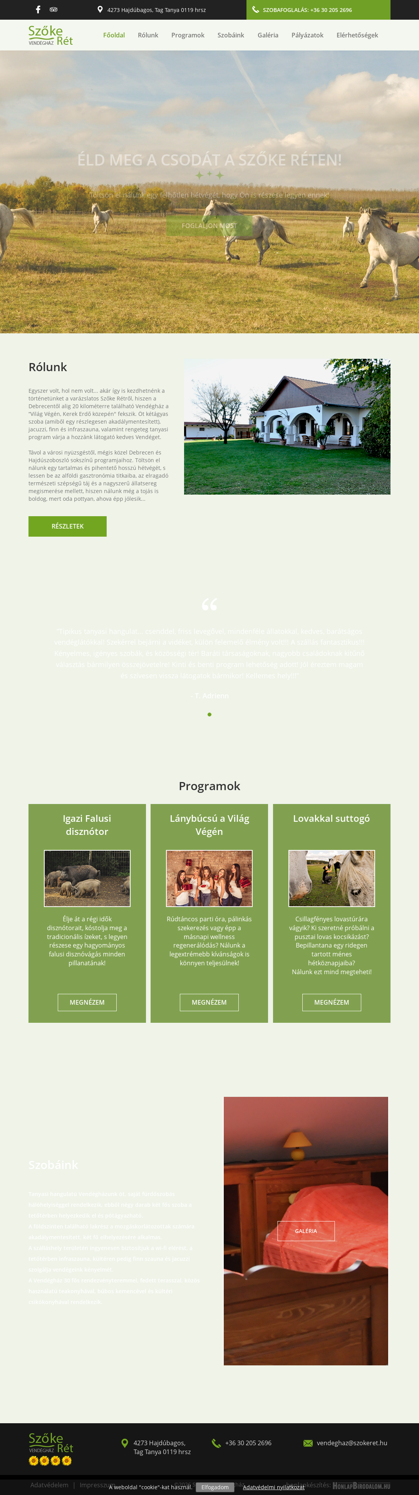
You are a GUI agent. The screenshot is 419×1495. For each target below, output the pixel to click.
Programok (187, 35)
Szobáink (231, 35)
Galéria (268, 35)
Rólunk (148, 35)
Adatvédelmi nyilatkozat (274, 1487)
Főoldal (114, 35)
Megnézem (87, 1002)
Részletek (68, 526)
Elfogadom (215, 1487)
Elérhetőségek (357, 35)
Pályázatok (307, 35)
